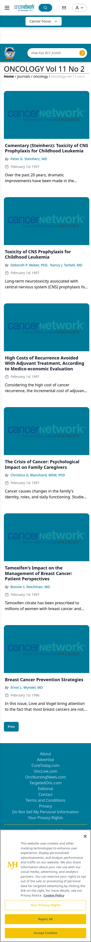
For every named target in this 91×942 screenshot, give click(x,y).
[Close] (85, 836)
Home (9, 76)
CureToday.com (46, 765)
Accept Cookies (46, 933)
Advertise (45, 759)
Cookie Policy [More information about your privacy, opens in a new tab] (54, 895)
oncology (40, 76)
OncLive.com (45, 771)
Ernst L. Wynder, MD (26, 687)
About (45, 753)
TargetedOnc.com (45, 782)
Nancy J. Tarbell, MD (66, 265)
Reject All (45, 919)
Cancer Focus (43, 21)
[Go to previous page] (11, 727)
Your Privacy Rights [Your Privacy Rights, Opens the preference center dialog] (45, 905)
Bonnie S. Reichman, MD (30, 586)
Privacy (45, 806)
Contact (46, 794)
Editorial (45, 788)
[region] (45, 886)
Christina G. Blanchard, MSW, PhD (37, 475)
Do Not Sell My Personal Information (45, 812)
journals (23, 76)
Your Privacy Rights (45, 817)
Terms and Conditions (46, 800)
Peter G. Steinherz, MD (28, 159)
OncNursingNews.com (45, 777)
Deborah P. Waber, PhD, (29, 265)
